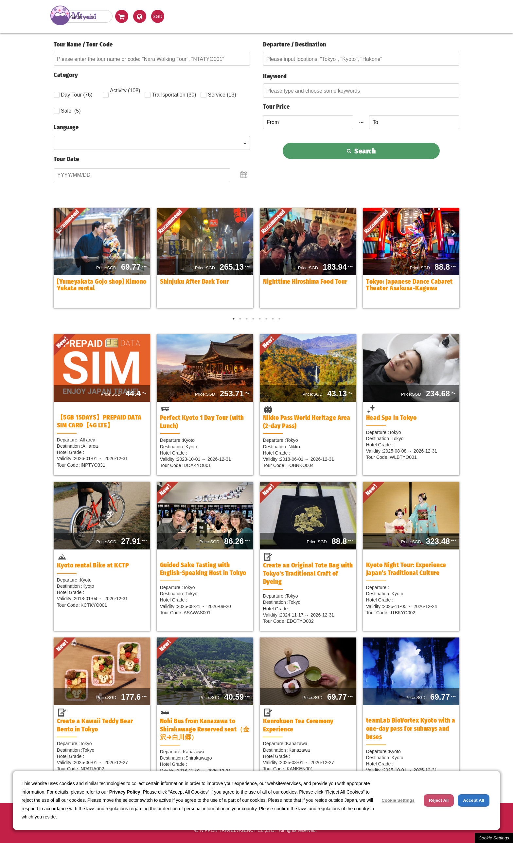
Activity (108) (121, 93)
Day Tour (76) (73, 95)
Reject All (439, 800)
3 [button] (246, 318)
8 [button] (279, 318)
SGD (157, 16)
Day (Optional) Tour (206, 16)
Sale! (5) (67, 111)
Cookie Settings (494, 837)
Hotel (356, 16)
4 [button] (253, 318)
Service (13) (218, 95)
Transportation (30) (170, 95)
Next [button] (451, 230)
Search (361, 151)
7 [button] (273, 318)
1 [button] (233, 318)
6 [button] (266, 318)
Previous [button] (57, 230)
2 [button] (240, 318)
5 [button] (259, 318)
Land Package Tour (281, 16)
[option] (102, 258)
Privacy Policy (124, 792)
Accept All (473, 800)
